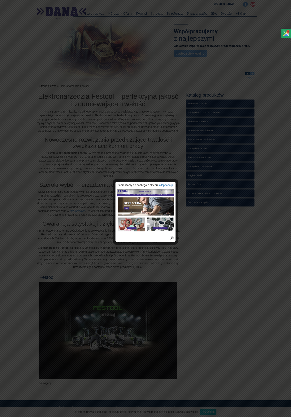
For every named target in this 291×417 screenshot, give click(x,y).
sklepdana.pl (166, 185)
